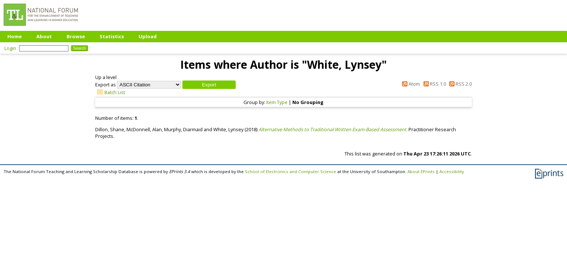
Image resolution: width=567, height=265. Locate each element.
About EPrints (421, 171)
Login (10, 48)
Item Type (277, 102)
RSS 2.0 (459, 83)
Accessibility (451, 171)
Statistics (112, 36)
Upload (148, 36)
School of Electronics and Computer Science (290, 171)
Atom (410, 83)
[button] (209, 84)
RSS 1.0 (433, 83)
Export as (105, 84)
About (44, 36)
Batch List (110, 92)
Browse (76, 36)
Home (14, 36)
